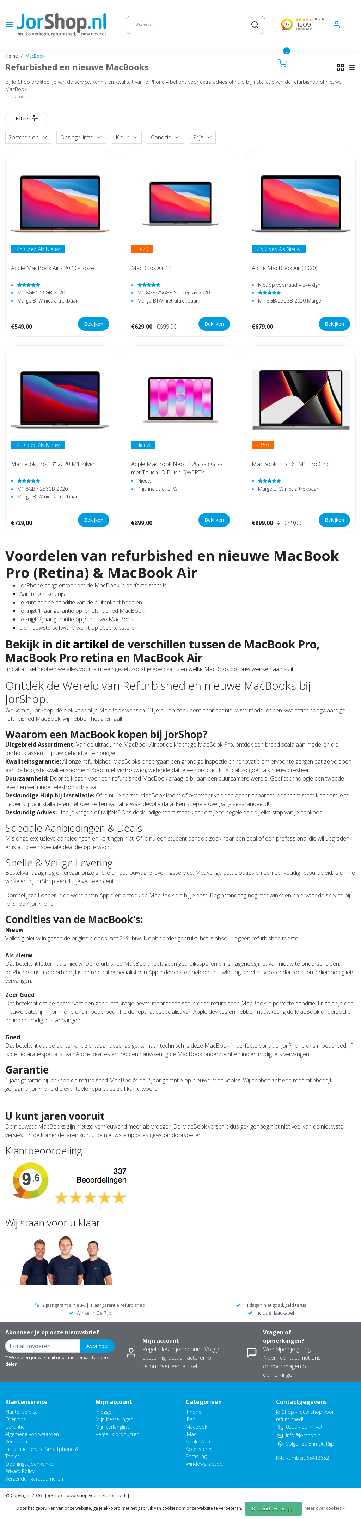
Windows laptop (204, 1463)
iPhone (193, 1412)
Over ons (15, 1419)
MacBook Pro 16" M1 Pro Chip (291, 464)
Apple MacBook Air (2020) (285, 268)
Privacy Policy (20, 1471)
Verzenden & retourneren (34, 1478)
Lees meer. (17, 96)
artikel (28, 669)
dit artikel (82, 644)
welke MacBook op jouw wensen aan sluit (241, 669)
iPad (191, 1419)
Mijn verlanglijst (112, 1426)
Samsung (196, 1456)
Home (11, 56)
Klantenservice (21, 1412)
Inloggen (105, 1412)
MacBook (35, 56)
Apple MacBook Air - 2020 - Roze (52, 268)
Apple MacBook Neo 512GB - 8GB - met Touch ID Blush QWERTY (176, 468)
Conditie (165, 137)
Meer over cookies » (325, 1508)
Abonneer (97, 1345)
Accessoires (199, 1449)
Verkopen (16, 1441)
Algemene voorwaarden (32, 1434)
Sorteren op (28, 137)
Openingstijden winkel (30, 1463)
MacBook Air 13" (152, 268)
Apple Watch (200, 1441)
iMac (191, 1434)
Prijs (203, 137)
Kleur (127, 137)
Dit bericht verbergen (273, 1509)
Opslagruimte (81, 137)
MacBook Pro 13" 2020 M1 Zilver (53, 464)
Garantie (15, 1426)
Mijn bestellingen (114, 1419)
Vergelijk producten (117, 1434)
